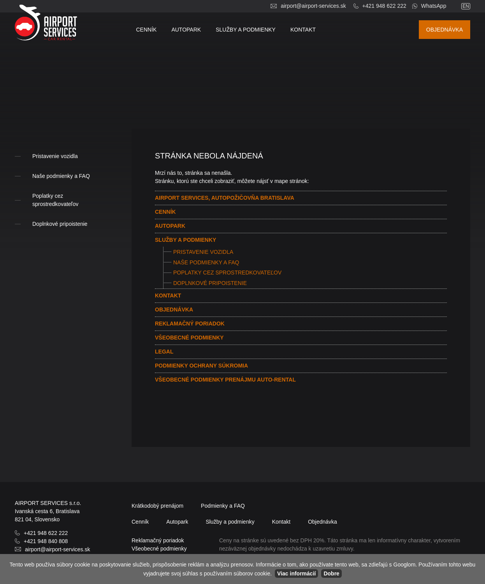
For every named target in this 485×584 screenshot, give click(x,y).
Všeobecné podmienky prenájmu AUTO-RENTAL (225, 379)
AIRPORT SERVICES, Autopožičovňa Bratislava (224, 198)
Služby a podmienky (246, 29)
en (465, 6)
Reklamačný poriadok (190, 323)
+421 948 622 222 (384, 6)
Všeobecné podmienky (189, 337)
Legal (164, 351)
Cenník (146, 29)
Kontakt (303, 29)
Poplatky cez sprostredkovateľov (227, 272)
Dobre (331, 573)
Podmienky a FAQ (223, 506)
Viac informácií (296, 573)
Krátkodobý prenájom (157, 506)
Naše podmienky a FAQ (206, 262)
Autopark (186, 29)
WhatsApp (433, 6)
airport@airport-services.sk (313, 6)
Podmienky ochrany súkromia (201, 365)
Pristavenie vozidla (203, 252)
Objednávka (444, 29)
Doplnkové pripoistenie (210, 283)
